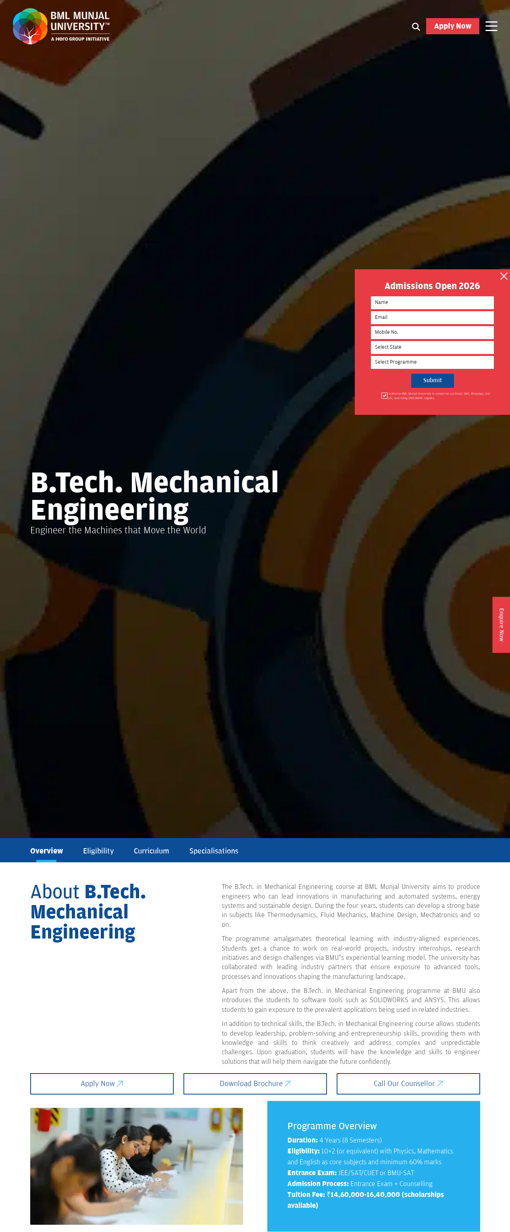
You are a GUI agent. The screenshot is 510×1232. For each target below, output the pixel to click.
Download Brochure (255, 1084)
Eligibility (98, 851)
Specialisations (213, 851)
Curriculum (151, 851)
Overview (46, 851)
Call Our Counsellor (408, 1084)
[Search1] (416, 27)
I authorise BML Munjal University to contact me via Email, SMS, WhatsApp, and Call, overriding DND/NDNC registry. (448, 397)
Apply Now (452, 26)
